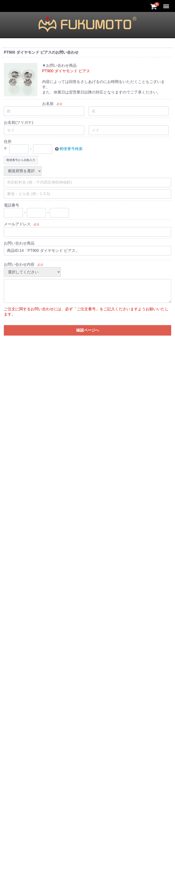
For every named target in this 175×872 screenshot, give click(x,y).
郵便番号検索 (71, 149)
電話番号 (11, 205)
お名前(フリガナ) (18, 122)
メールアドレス (17, 224)
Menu (166, 4)
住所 (7, 142)
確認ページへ (87, 330)
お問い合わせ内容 (19, 264)
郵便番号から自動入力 (20, 160)
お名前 (48, 104)
